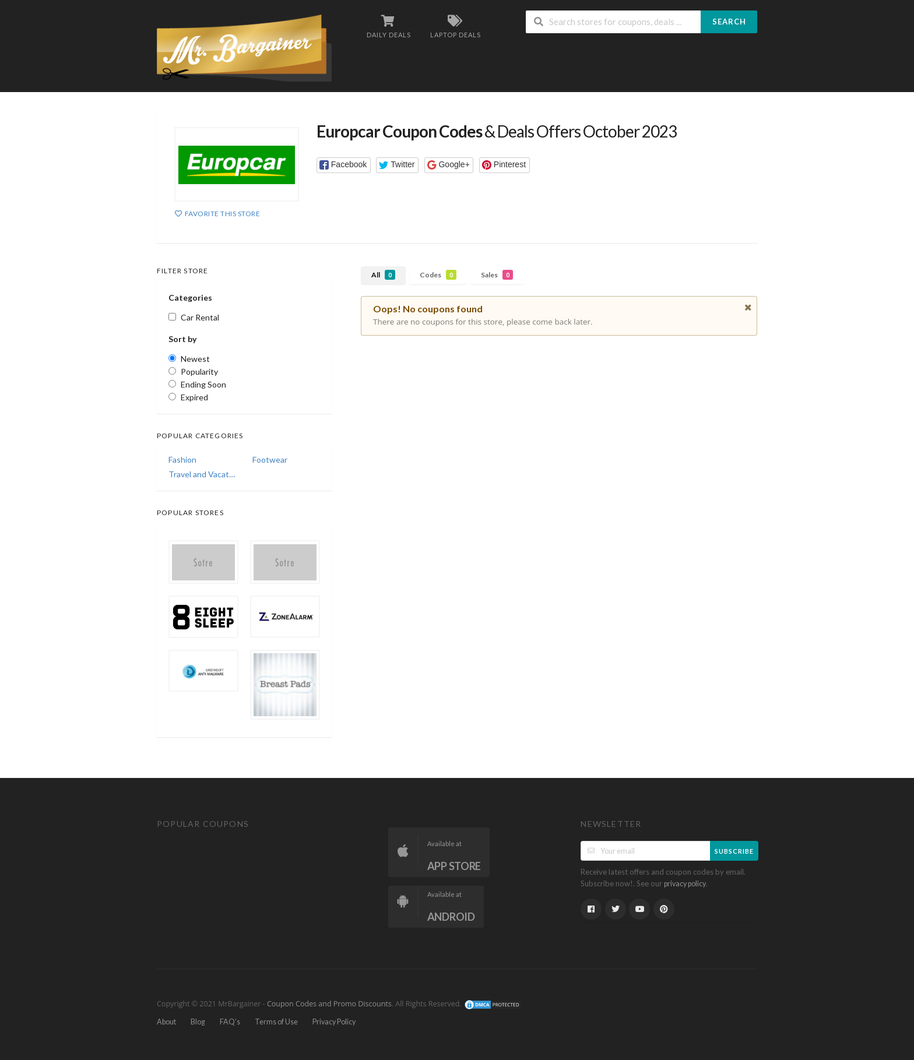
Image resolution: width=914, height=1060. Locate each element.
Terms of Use (276, 1021)
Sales (497, 275)
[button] (344, 165)
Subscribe (734, 851)
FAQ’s (230, 1021)
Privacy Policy (334, 1021)
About (166, 1021)
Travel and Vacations (202, 474)
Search (729, 21)
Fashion (182, 459)
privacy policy (685, 883)
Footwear (269, 459)
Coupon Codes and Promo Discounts (329, 1004)
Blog (198, 1021)
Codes (438, 275)
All (383, 275)
